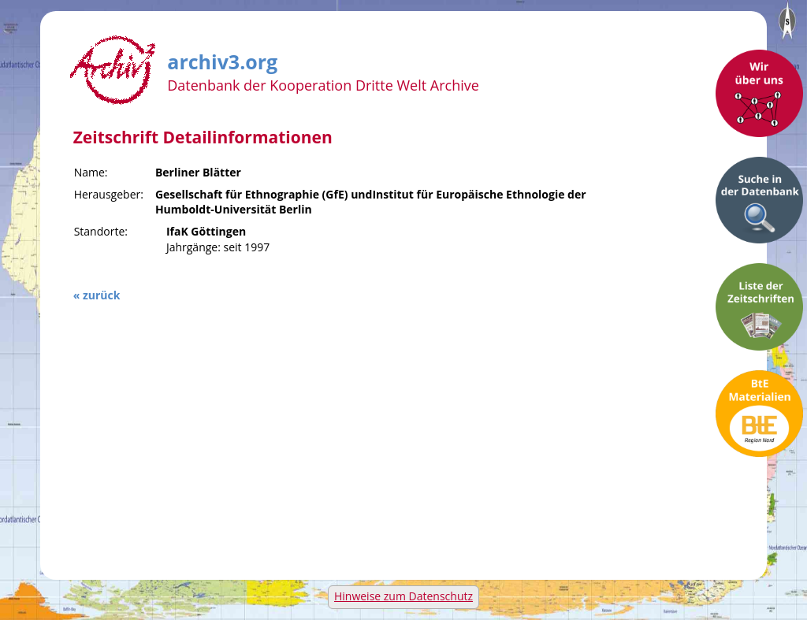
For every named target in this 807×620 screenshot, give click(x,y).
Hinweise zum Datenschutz (403, 595)
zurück (101, 295)
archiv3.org (222, 59)
